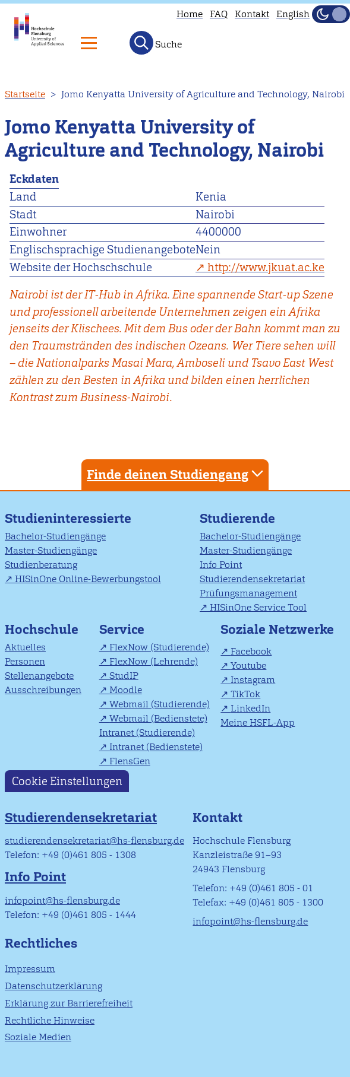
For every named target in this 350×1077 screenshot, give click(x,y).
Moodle (125, 690)
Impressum (30, 968)
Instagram (253, 679)
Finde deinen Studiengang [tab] (176, 474)
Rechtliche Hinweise (49, 1020)
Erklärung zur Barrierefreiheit (69, 1003)
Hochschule (41, 629)
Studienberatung (41, 564)
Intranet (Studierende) (147, 732)
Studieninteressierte (68, 518)
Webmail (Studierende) (159, 704)
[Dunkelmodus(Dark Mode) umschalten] (331, 14)
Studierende (237, 518)
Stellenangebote (39, 675)
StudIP (123, 675)
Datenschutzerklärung (53, 986)
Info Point (221, 564)
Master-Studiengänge (51, 550)
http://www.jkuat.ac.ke (265, 267)
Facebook (251, 651)
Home (189, 14)
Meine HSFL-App (257, 722)
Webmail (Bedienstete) (158, 718)
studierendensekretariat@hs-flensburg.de (94, 840)
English (293, 14)
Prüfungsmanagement (248, 593)
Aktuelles (25, 647)
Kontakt (252, 14)
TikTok (245, 694)
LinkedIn (250, 708)
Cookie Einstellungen (67, 781)
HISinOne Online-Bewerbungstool (88, 579)
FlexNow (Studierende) (159, 647)
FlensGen (129, 761)
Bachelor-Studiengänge (55, 536)
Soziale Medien (38, 1037)
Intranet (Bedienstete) (156, 747)
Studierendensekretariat (252, 579)
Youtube (248, 665)
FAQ (219, 14)
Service (121, 629)
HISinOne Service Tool (258, 607)
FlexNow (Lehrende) (153, 661)
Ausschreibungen (43, 690)
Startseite (25, 94)
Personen (25, 661)
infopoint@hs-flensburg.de (62, 900)
